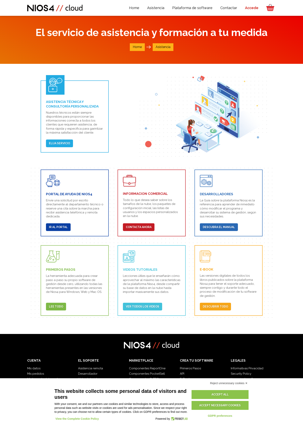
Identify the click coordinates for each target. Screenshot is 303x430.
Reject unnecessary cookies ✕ (229, 383)
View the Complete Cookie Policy (77, 418)
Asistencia (163, 47)
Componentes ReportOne (147, 368)
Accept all (220, 394)
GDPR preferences (220, 415)
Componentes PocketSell (147, 373)
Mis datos (33, 368)
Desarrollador (87, 373)
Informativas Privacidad (247, 368)
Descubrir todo (215, 306)
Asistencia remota (90, 368)
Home (137, 47)
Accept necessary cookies (220, 405)
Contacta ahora (139, 227)
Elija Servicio (59, 143)
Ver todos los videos (142, 306)
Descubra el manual (219, 227)
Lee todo (56, 306)
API (182, 373)
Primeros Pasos (190, 368)
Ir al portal (58, 227)
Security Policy (241, 373)
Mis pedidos (35, 373)
